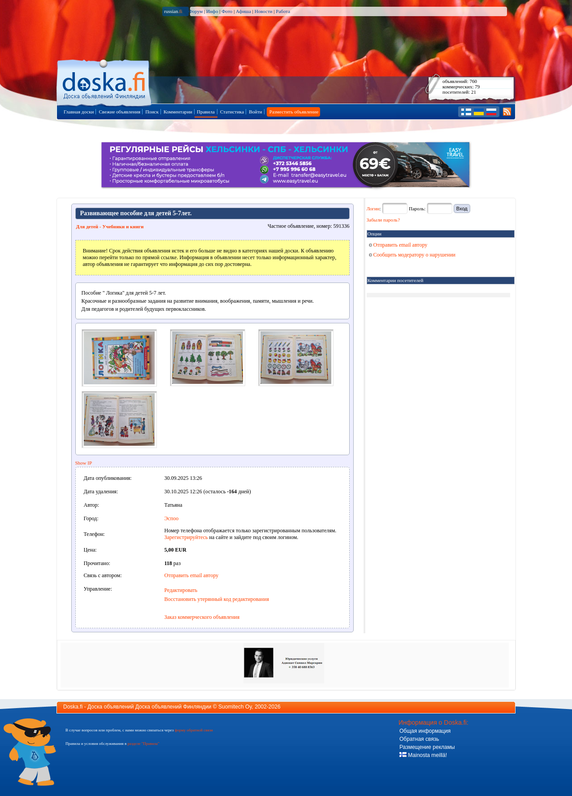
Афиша (243, 11)
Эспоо (172, 518)
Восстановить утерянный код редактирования (217, 599)
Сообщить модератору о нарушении (412, 255)
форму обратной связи (193, 730)
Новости (264, 11)
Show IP (83, 462)
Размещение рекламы (427, 747)
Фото (226, 11)
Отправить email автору (192, 575)
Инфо (212, 11)
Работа (283, 11)
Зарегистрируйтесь (186, 537)
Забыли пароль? (383, 219)
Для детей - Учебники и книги (110, 226)
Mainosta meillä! (423, 755)
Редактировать (181, 590)
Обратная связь (419, 739)
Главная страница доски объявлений (104, 81)
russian (173, 11)
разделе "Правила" (143, 743)
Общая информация (425, 731)
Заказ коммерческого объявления (202, 617)
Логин (373, 208)
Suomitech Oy (234, 707)
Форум (195, 11)
